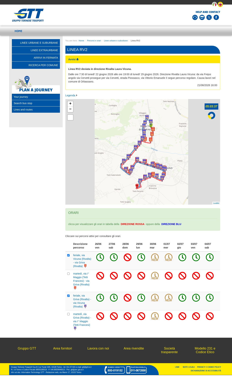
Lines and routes (23, 109)
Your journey (21, 96)
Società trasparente (169, 350)
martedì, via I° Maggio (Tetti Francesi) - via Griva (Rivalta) (81, 281)
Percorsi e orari (94, 41)
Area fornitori (62, 348)
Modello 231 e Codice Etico (205, 350)
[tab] (36, 97)
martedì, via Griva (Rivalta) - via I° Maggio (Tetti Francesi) (82, 321)
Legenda (70, 95)
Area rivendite (134, 348)
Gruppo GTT (27, 348)
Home (18, 31)
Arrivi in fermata (46, 57)
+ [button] (70, 104)
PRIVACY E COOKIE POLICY (209, 367)
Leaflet (216, 203)
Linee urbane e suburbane (116, 41)
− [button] (70, 109)
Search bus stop (23, 103)
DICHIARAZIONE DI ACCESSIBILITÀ (206, 370)
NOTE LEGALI (189, 367)
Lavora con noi (98, 348)
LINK (178, 367)
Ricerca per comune (43, 65)
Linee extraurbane (44, 50)
